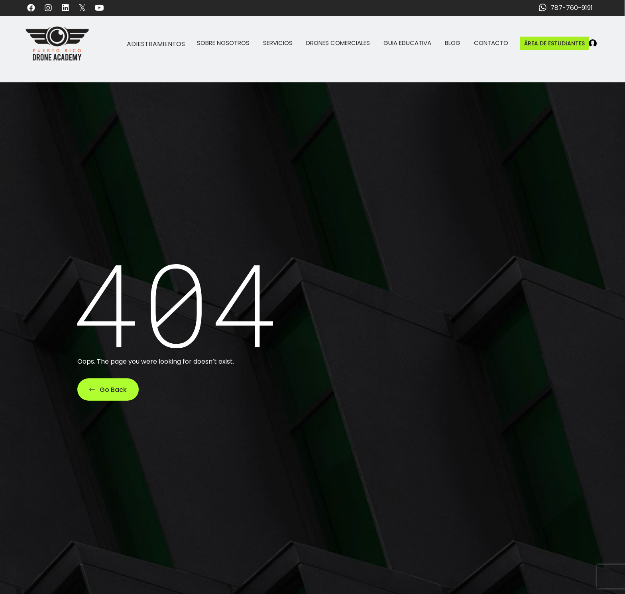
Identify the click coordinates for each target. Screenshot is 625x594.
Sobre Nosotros (223, 43)
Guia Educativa (407, 43)
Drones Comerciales (338, 43)
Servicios (278, 43)
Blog (452, 43)
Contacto (491, 43)
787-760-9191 (571, 7)
